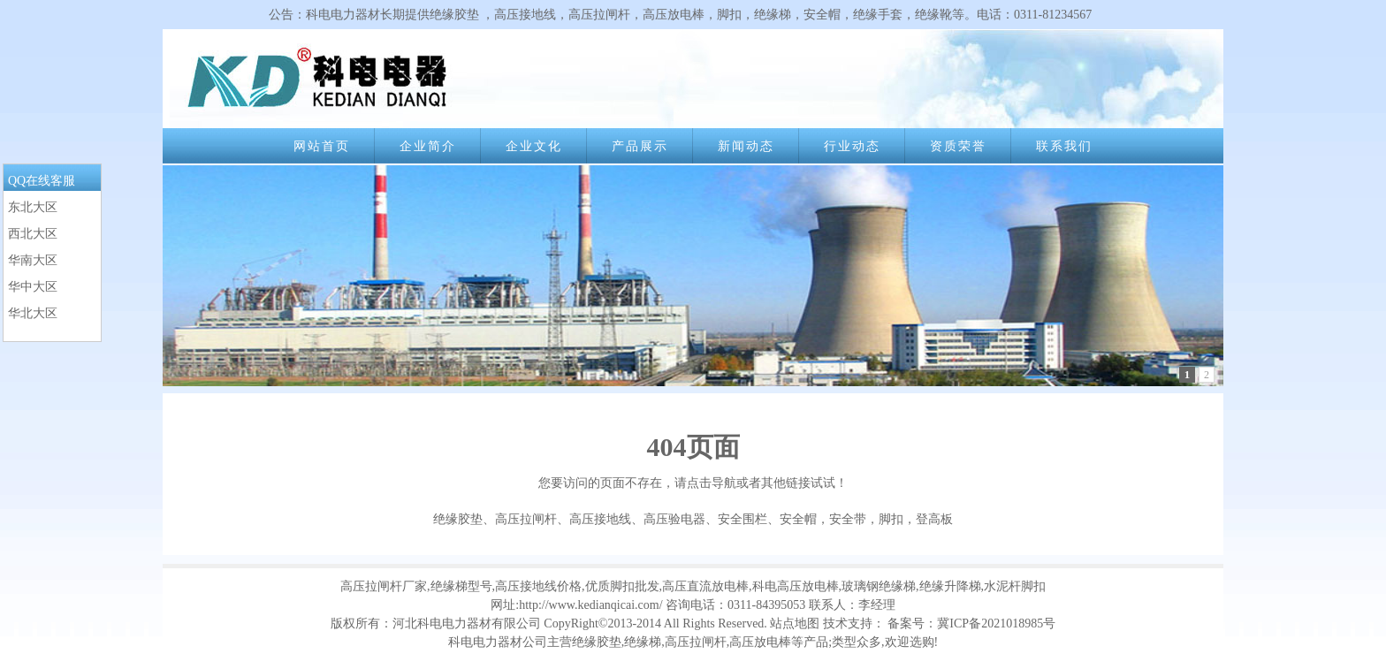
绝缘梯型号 (461, 586)
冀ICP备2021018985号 (996, 623)
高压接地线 (600, 519)
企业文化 (534, 146)
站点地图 (794, 623)
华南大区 (32, 260)
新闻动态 (746, 146)
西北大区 (32, 233)
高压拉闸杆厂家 (383, 586)
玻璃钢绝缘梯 (879, 586)
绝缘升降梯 (950, 586)
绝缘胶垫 (458, 519)
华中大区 (32, 286)
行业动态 (852, 146)
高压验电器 (674, 519)
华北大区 (32, 313)
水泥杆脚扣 (1015, 586)
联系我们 (1064, 146)
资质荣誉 (958, 146)
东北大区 (32, 207)
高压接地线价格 (538, 586)
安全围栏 (742, 519)
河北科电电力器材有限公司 (466, 623)
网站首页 (321, 146)
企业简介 (428, 146)
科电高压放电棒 (795, 586)
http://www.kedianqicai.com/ (590, 605)
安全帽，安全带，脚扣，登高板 (866, 519)
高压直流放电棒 (705, 586)
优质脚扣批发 (622, 586)
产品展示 (640, 146)
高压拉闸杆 (526, 519)
